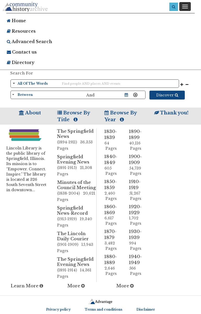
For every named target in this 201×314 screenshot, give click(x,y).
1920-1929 (137, 215)
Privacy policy (58, 309)
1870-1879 (112, 240)
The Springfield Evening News (77, 268)
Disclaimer (145, 309)
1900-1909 (137, 165)
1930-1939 (137, 240)
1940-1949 (137, 265)
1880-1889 (112, 265)
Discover (167, 95)
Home (16, 20)
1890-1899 (137, 140)
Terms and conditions (103, 309)
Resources (21, 31)
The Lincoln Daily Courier (77, 242)
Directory (21, 62)
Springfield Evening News (77, 165)
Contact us (22, 52)
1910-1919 (137, 190)
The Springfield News (77, 140)
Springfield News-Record (77, 216)
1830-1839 (112, 140)
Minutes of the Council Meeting (77, 191)
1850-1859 (112, 190)
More (76, 285)
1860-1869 (112, 215)
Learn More (27, 285)
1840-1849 (112, 165)
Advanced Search (29, 41)
